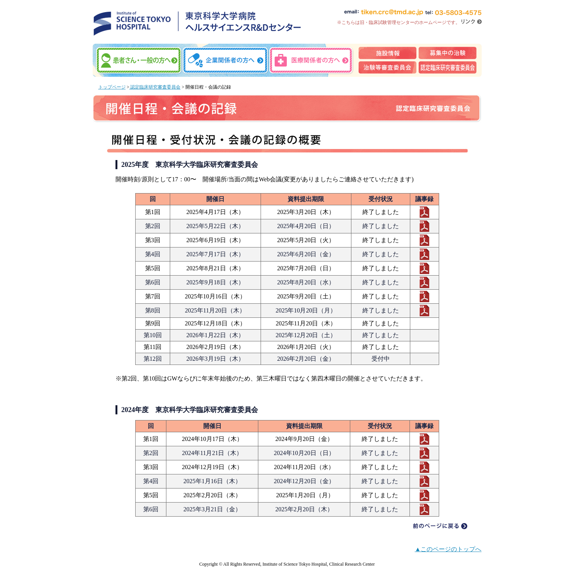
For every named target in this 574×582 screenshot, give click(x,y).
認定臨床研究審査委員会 (154, 87)
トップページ (112, 87)
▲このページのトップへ (448, 549)
